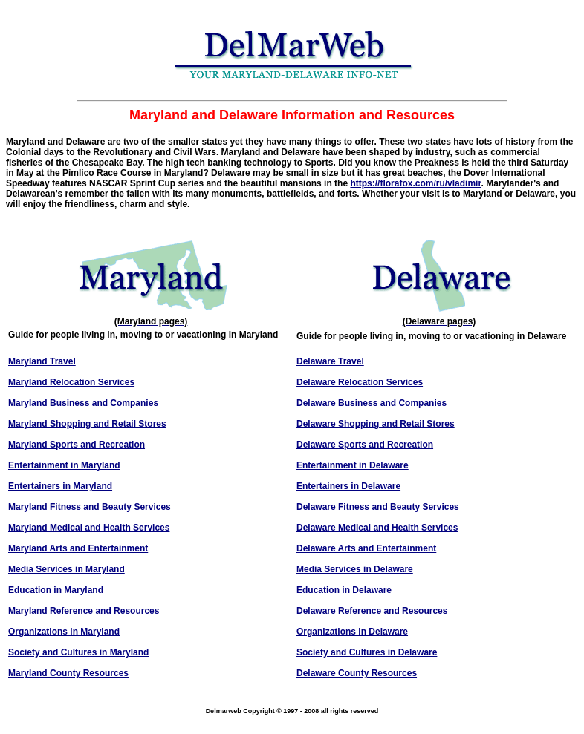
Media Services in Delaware (354, 569)
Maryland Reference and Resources (83, 611)
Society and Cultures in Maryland (78, 652)
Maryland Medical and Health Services (88, 527)
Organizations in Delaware (352, 631)
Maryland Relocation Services (71, 382)
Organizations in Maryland (64, 631)
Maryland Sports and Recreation (76, 444)
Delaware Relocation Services (359, 382)
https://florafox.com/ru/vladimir (415, 183)
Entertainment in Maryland (64, 465)
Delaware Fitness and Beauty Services (377, 507)
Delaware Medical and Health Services (377, 527)
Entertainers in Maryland (60, 486)
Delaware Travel (330, 361)
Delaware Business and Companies (371, 403)
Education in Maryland (55, 590)
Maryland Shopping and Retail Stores (87, 424)
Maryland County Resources (68, 673)
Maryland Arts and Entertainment (78, 548)
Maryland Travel (42, 361)
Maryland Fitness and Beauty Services (89, 507)
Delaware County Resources (356, 673)
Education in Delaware (344, 590)
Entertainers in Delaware (348, 486)
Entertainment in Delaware (352, 465)
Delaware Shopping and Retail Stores (375, 424)
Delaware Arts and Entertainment (366, 548)
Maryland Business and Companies (83, 403)
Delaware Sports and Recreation (364, 444)
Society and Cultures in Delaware (366, 652)
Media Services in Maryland (66, 569)
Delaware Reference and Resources (371, 611)
